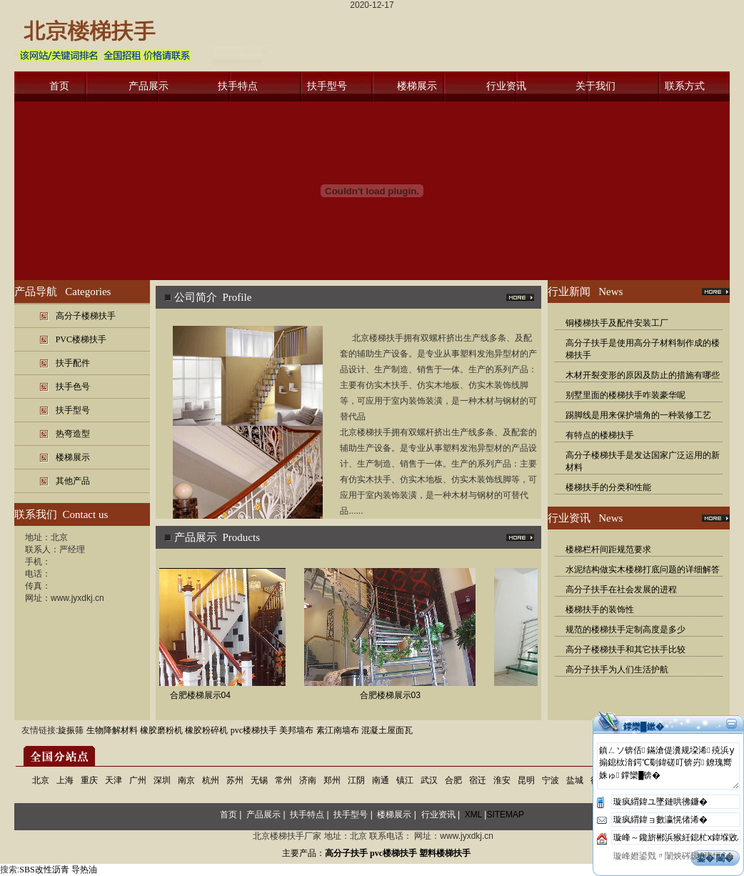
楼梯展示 (417, 86)
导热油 (84, 870)
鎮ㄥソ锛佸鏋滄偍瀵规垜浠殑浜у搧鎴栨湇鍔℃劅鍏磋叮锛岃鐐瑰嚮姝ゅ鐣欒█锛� (668, 766)
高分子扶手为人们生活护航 (616, 670)
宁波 (550, 780)
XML (473, 815)
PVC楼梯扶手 (81, 339)
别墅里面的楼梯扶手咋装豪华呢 (625, 395)
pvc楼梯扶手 (254, 730)
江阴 (356, 780)
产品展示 (149, 86)
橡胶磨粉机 (161, 730)
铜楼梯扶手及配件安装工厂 (616, 323)
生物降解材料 (112, 730)
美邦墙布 (296, 730)
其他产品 (73, 481)
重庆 (89, 780)
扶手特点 (238, 86)
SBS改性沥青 (44, 870)
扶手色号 (73, 387)
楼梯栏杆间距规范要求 (608, 549)
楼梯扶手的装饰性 (599, 609)
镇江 (404, 780)
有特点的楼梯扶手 (599, 435)
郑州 (332, 780)
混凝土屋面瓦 (387, 730)
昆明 (526, 780)
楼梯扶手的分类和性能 (608, 487)
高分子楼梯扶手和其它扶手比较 (625, 649)
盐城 (574, 780)
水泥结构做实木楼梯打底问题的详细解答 (642, 569)
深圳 (162, 780)
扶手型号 (327, 86)
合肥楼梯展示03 (396, 695)
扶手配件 (73, 363)
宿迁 (477, 780)
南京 (186, 780)
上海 (65, 780)
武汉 (429, 780)
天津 (113, 780)
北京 (40, 780)
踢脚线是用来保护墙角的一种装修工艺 (638, 415)
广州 (137, 780)
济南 (307, 780)
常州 (283, 780)
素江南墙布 (337, 730)
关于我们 (595, 86)
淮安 (502, 780)
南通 (380, 780)
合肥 (453, 780)
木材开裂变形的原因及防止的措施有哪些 (642, 375)
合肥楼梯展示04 (206, 695)
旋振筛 (71, 730)
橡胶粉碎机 (206, 730)
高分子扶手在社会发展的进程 (621, 589)
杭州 (210, 780)
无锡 (259, 780)
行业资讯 (506, 86)
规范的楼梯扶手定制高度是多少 (625, 629)
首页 (59, 86)
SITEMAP (505, 815)
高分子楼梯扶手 (86, 316)
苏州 (234, 780)
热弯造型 (73, 434)
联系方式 (685, 86)
